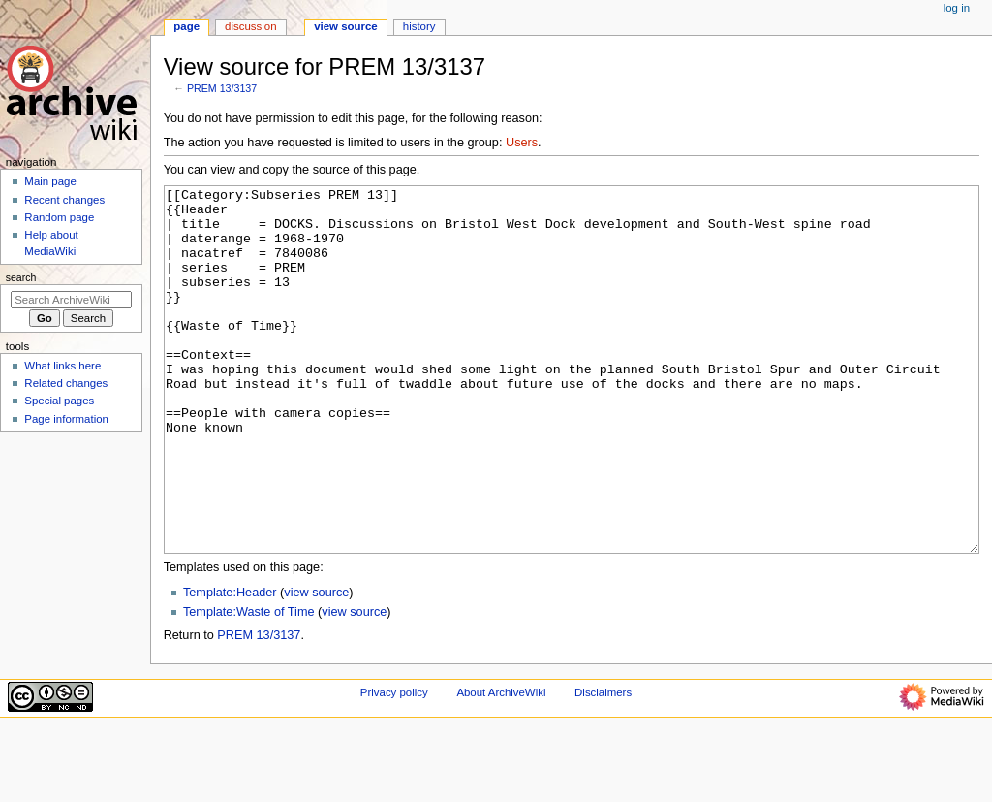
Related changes (66, 383)
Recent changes (64, 200)
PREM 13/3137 (222, 88)
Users (522, 142)
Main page (50, 181)
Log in (957, 8)
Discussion (250, 26)
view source (316, 665)
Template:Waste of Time (249, 684)
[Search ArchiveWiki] (71, 299)
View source (346, 26)
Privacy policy (394, 765)
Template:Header (230, 665)
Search (21, 277)
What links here (62, 365)
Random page (59, 217)
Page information (66, 419)
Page (186, 26)
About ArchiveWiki (500, 765)
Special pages (59, 400)
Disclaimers (603, 765)
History (419, 26)
